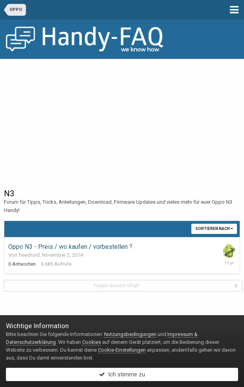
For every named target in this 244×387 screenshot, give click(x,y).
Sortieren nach (214, 228)
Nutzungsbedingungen (130, 334)
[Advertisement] (122, 118)
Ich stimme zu (122, 374)
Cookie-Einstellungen (122, 350)
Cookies (91, 342)
